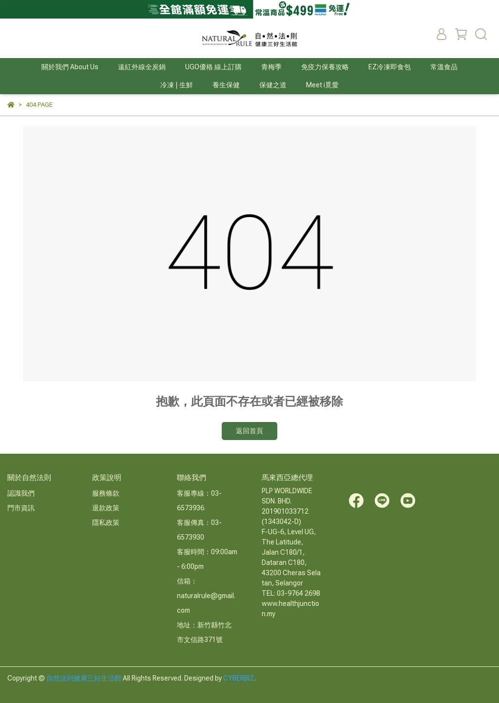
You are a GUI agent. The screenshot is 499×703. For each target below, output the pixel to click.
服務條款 (105, 493)
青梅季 (271, 67)
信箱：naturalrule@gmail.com (206, 595)
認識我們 (21, 493)
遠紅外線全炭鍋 (142, 67)
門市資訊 (21, 508)
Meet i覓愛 (322, 85)
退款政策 (105, 508)
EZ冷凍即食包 (389, 67)
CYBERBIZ (238, 678)
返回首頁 (249, 431)
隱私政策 (105, 522)
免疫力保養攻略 (325, 67)
